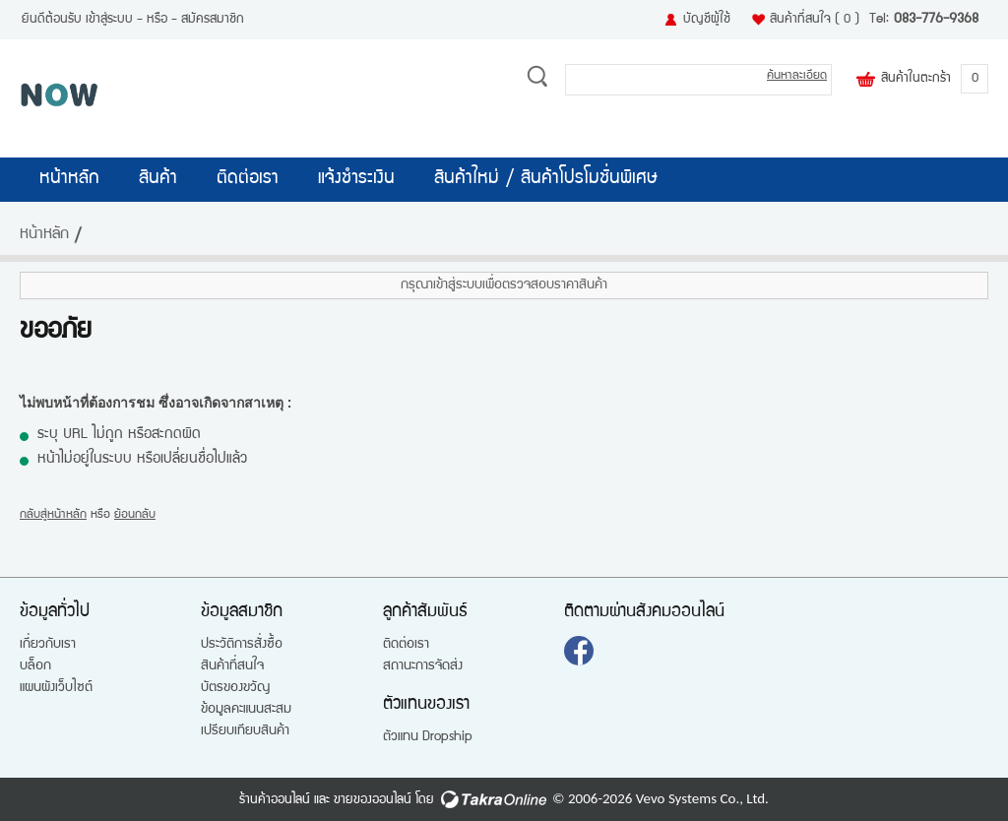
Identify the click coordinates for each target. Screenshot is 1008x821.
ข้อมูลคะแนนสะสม (246, 710)
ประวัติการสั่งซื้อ (242, 645)
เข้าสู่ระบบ (109, 20)
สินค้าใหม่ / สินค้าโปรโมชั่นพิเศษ (546, 179)
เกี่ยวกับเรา (48, 645)
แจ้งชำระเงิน (356, 179)
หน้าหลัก (69, 179)
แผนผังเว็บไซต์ (56, 688)
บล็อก (35, 666)
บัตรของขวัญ (235, 688)
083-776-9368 (936, 20)
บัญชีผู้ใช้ (706, 20)
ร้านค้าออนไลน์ (274, 800)
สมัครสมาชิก (212, 20)
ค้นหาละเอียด (797, 76)
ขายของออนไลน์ (372, 800)
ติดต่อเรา (248, 179)
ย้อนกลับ (135, 515)
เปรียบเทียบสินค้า (245, 731)
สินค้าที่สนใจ (814, 20)
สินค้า (158, 179)
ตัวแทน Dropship (427, 737)
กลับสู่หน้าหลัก (53, 515)
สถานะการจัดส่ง (423, 666)
